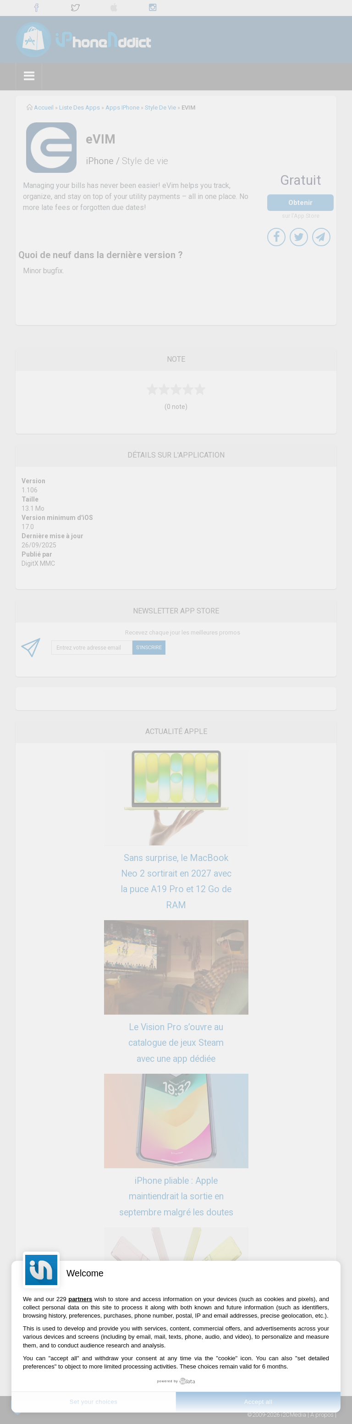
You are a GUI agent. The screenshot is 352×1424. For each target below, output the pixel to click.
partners (80, 1299)
